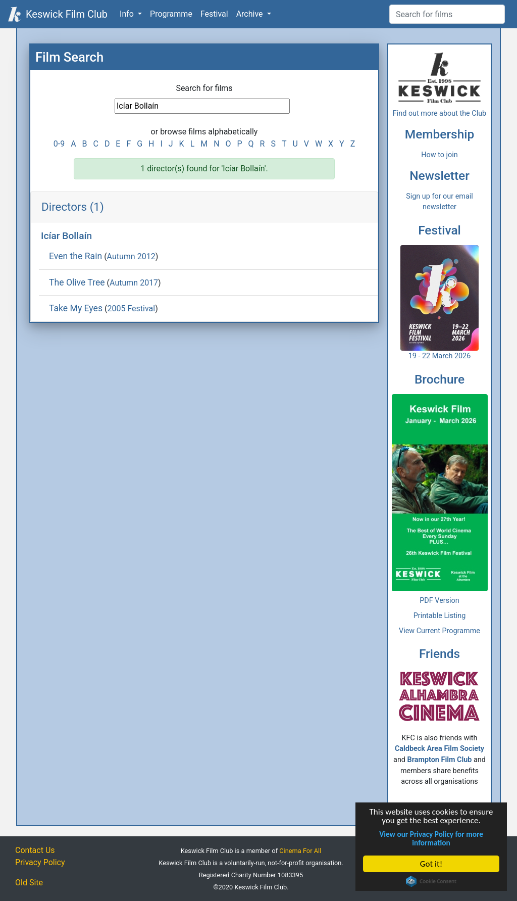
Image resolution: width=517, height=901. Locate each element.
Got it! (431, 864)
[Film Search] (447, 14)
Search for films (204, 88)
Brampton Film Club (439, 759)
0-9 (59, 144)
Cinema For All (300, 851)
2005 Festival (131, 308)
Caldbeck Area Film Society (439, 748)
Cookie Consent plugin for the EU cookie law (431, 881)
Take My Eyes (75, 308)
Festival (214, 14)
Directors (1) (72, 206)
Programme (171, 14)
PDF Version (439, 600)
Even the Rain (75, 256)
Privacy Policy (40, 862)
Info (128, 14)
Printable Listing (439, 615)
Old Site (29, 882)
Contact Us (35, 850)
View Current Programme (439, 631)
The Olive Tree (77, 282)
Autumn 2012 (131, 256)
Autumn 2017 (134, 283)
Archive (250, 14)
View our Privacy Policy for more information (432, 838)
